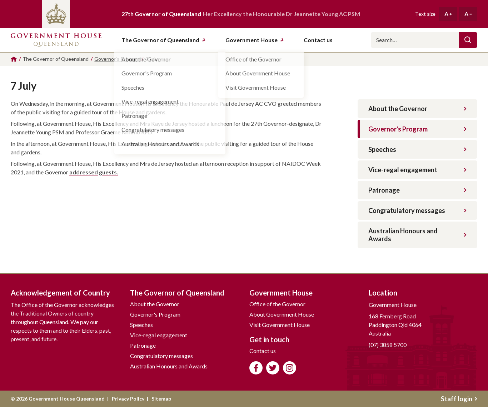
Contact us (262, 350)
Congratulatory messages (417, 210)
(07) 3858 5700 (388, 344)
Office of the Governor (277, 304)
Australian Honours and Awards (417, 235)
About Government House (281, 314)
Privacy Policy (128, 399)
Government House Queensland (56, 40)
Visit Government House (279, 324)
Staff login (459, 399)
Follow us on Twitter (273, 368)
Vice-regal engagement (417, 170)
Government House (254, 39)
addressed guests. (93, 172)
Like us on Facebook (256, 368)
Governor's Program (417, 129)
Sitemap (161, 399)
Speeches (417, 149)
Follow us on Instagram (289, 368)
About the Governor (417, 109)
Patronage (417, 190)
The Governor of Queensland (163, 39)
